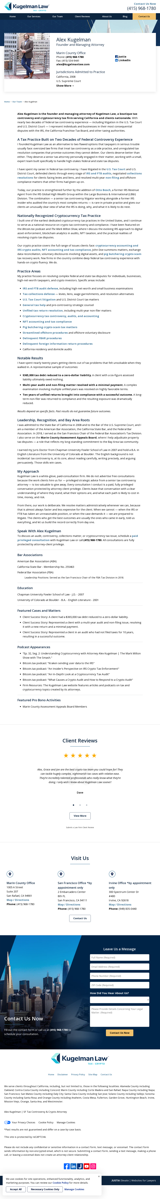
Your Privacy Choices (19, 1122)
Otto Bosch (103, 190)
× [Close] (99, 1176)
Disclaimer (63, 1074)
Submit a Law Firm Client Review (80, 827)
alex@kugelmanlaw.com (73, 64)
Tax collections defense (39, 294)
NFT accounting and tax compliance (66, 250)
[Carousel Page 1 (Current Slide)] (73, 805)
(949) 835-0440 (128, 909)
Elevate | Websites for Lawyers (133, 1180)
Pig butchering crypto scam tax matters (50, 327)
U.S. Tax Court (115, 169)
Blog (125, 16)
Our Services (33, 16)
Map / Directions (18, 900)
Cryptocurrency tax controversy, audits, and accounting (61, 316)
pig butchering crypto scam (122, 254)
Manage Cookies (66, 1122)
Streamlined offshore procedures (45, 332)
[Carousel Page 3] (86, 805)
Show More (63, 85)
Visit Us (80, 858)
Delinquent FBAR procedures (42, 338)
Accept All (16, 1189)
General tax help (34, 305)
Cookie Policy (46, 1122)
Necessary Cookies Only (45, 1189)
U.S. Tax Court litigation (39, 299)
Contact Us (144, 16)
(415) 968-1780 (141, 8)
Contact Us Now (23, 1018)
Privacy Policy (78, 1074)
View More (80, 815)
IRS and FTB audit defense (40, 288)
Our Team (57, 16)
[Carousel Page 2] (80, 805)
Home (13, 16)
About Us (107, 16)
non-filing (112, 177)
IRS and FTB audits (98, 173)
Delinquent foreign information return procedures (58, 343)
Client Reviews (82, 16)
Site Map (92, 1074)
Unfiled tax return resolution (43, 310)
